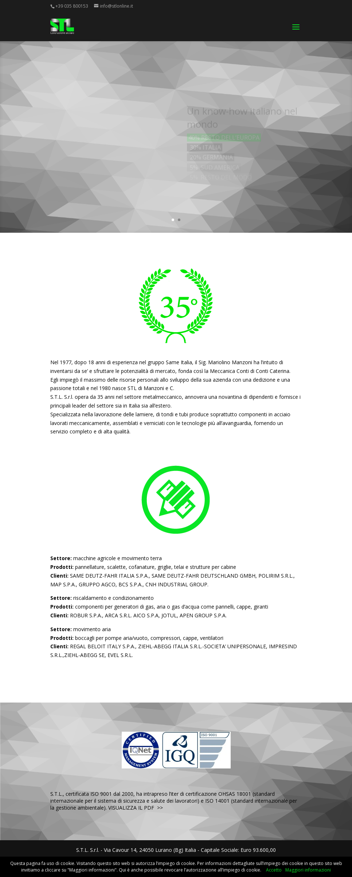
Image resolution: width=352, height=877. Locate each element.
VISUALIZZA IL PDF (131, 807)
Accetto (274, 870)
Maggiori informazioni (308, 870)
